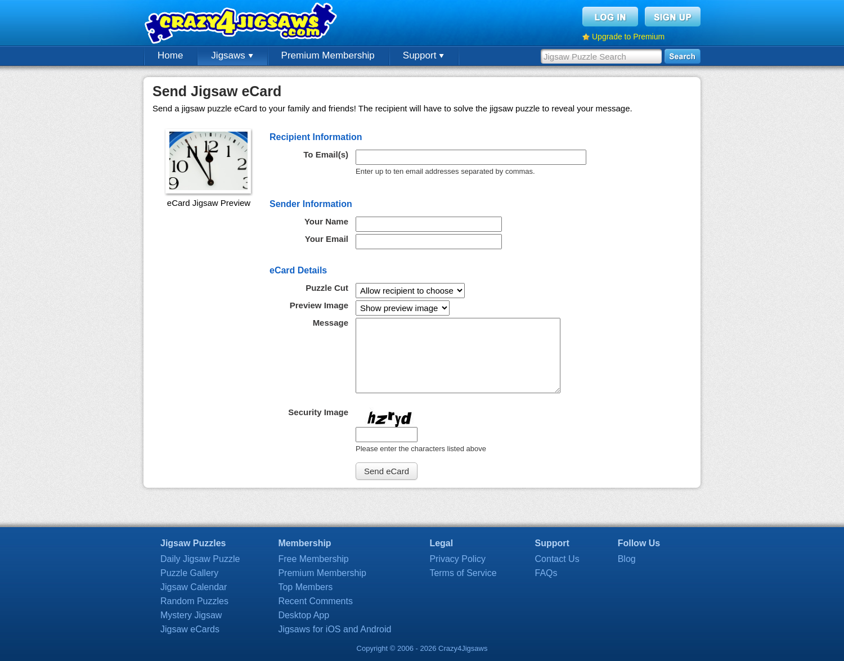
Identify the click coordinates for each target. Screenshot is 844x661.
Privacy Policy (457, 559)
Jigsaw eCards (189, 629)
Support (423, 55)
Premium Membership (328, 55)
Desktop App (303, 615)
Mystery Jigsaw (191, 615)
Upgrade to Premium (628, 36)
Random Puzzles (194, 601)
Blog (627, 559)
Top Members (305, 587)
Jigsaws (232, 55)
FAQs (546, 573)
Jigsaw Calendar (193, 587)
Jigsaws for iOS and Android (334, 629)
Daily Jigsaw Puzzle (200, 559)
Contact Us (557, 559)
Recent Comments (315, 601)
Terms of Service (462, 573)
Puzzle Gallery (189, 573)
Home (170, 55)
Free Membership (313, 559)
